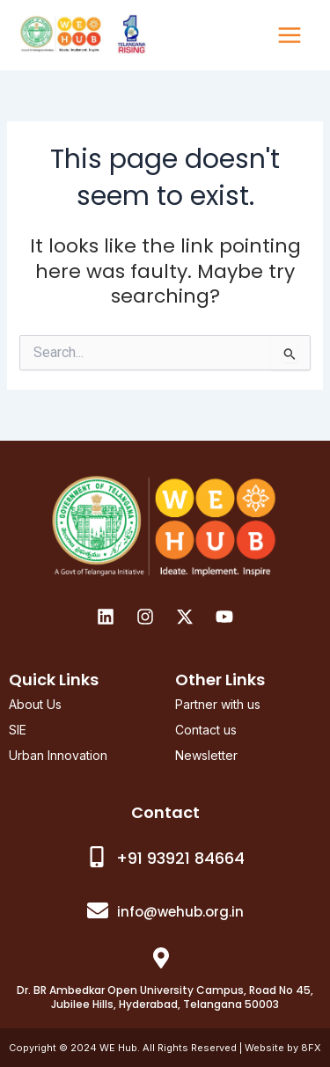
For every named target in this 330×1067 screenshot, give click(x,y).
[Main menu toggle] (289, 35)
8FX (311, 1047)
